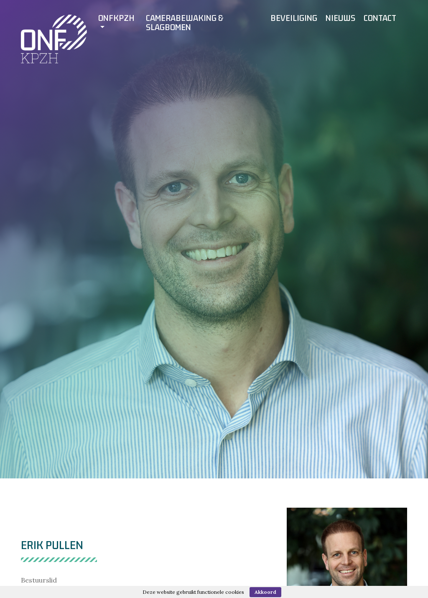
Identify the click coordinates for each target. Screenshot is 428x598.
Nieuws (340, 18)
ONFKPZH (116, 18)
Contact (380, 18)
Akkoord (265, 592)
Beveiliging (293, 18)
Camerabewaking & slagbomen (185, 22)
